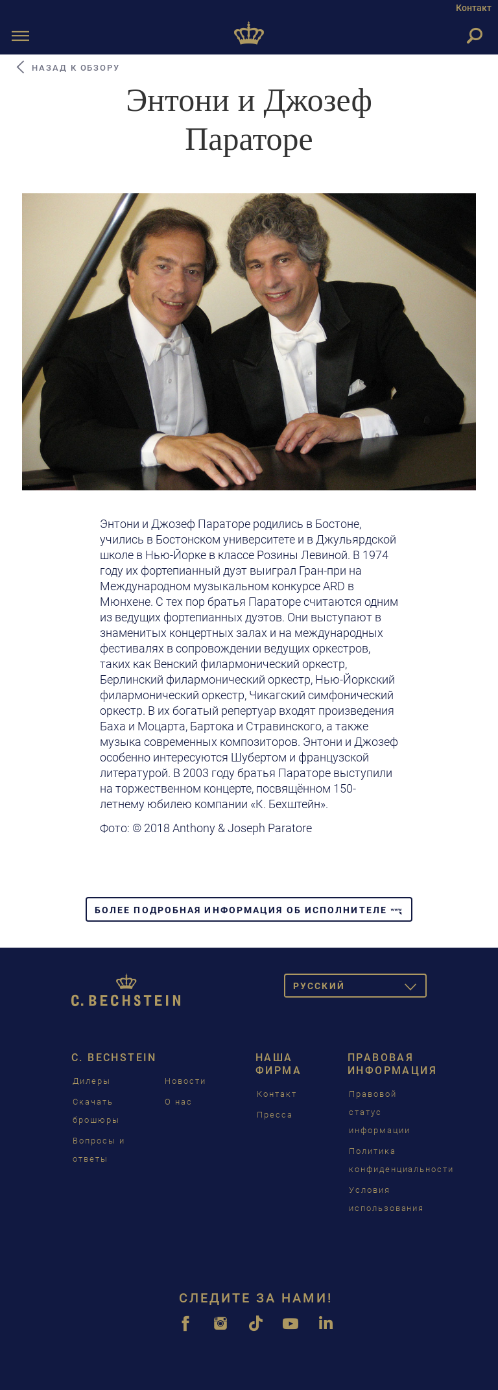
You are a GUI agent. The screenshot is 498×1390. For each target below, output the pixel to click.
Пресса (275, 1115)
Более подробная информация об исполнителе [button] (249, 910)
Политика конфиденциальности (401, 1160)
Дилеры (92, 1081)
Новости (185, 1081)
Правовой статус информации (379, 1112)
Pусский (360, 988)
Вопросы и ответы (99, 1150)
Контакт (474, 8)
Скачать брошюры (96, 1111)
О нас (179, 1102)
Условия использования (386, 1199)
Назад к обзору (67, 67)
